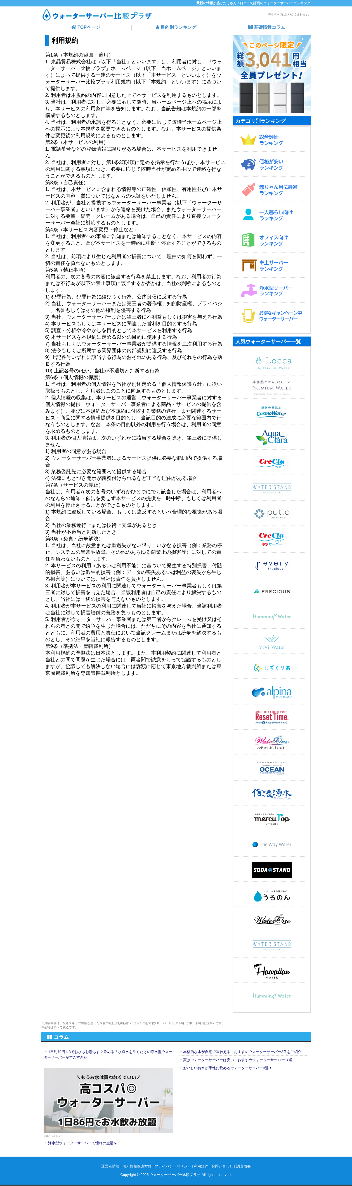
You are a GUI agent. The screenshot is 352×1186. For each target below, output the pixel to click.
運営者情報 (110, 1166)
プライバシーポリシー (173, 1166)
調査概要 (243, 1166)
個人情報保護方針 (137, 1166)
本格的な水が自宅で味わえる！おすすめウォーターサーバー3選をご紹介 (242, 1052)
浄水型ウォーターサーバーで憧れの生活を (82, 1143)
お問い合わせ (222, 1166)
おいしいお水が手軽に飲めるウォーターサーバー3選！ (227, 1068)
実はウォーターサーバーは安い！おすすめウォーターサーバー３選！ (239, 1060)
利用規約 (201, 1166)
